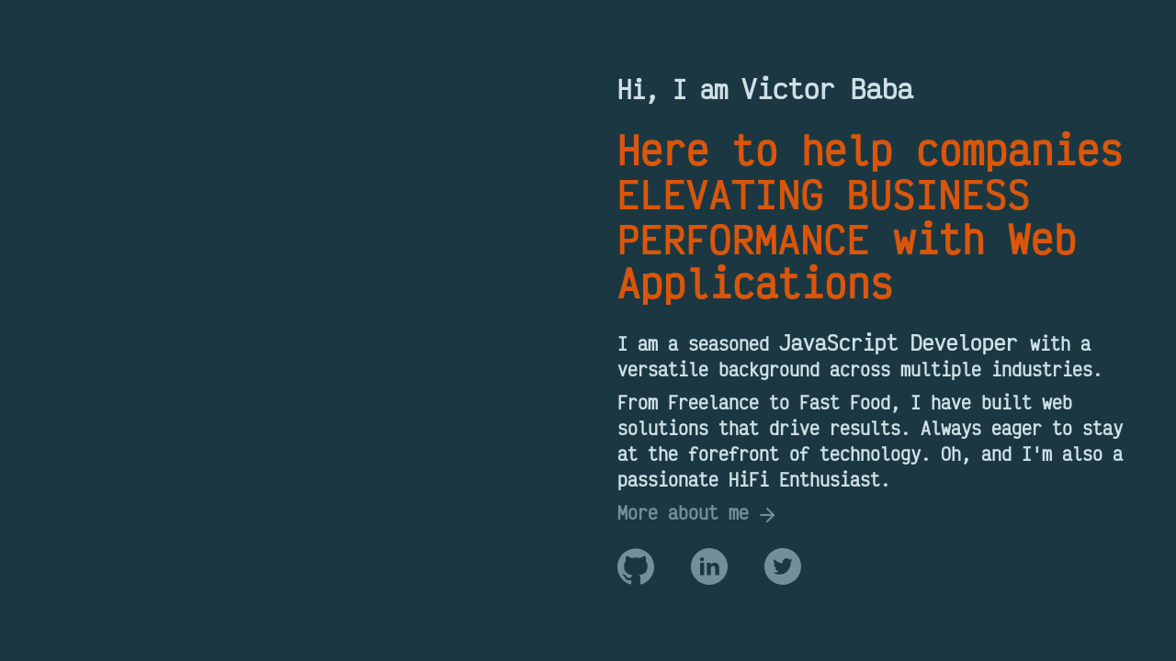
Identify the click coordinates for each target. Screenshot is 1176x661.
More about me (697, 512)
